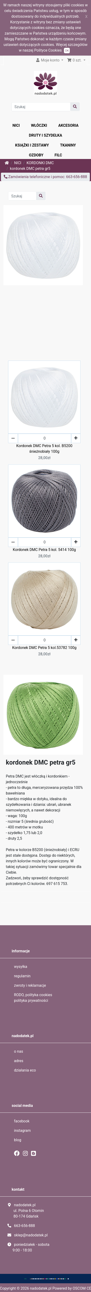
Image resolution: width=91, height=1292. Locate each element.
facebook (21, 1121)
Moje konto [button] (48, 60)
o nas (18, 1051)
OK (67, 50)
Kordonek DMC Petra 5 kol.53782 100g (44, 647)
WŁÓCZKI (39, 125)
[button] (76, 60)
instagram (22, 1130)
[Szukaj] (41, 106)
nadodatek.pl (40, 1288)
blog (17, 1140)
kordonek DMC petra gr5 (30, 168)
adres (18, 1061)
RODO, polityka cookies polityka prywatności (33, 998)
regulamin (22, 976)
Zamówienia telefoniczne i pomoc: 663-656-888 (45, 177)
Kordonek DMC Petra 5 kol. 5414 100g (44, 549)
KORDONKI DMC (40, 163)
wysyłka (20, 966)
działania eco (25, 1070)
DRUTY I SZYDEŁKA (45, 135)
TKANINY (68, 145)
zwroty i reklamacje (30, 985)
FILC (58, 155)
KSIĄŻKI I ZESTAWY (32, 145)
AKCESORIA (68, 125)
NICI (16, 125)
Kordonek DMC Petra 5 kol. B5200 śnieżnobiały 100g (44, 449)
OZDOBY (36, 155)
